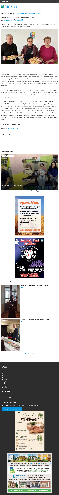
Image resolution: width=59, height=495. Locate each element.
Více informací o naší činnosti (12, 409)
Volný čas (9, 13)
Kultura (11, 156)
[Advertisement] (29, 68)
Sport (3, 374)
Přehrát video (25, 288)
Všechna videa (29, 354)
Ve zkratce (4, 384)
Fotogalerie (5, 387)
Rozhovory (5, 378)
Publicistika (5, 380)
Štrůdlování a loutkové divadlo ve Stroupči (28, 13)
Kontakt (4, 396)
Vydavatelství (5, 394)
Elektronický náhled (7, 398)
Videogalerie (5, 386)
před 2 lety (18, 20)
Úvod (2, 13)
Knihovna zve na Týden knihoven (12, 185)
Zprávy (4, 372)
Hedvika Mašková (8, 20)
